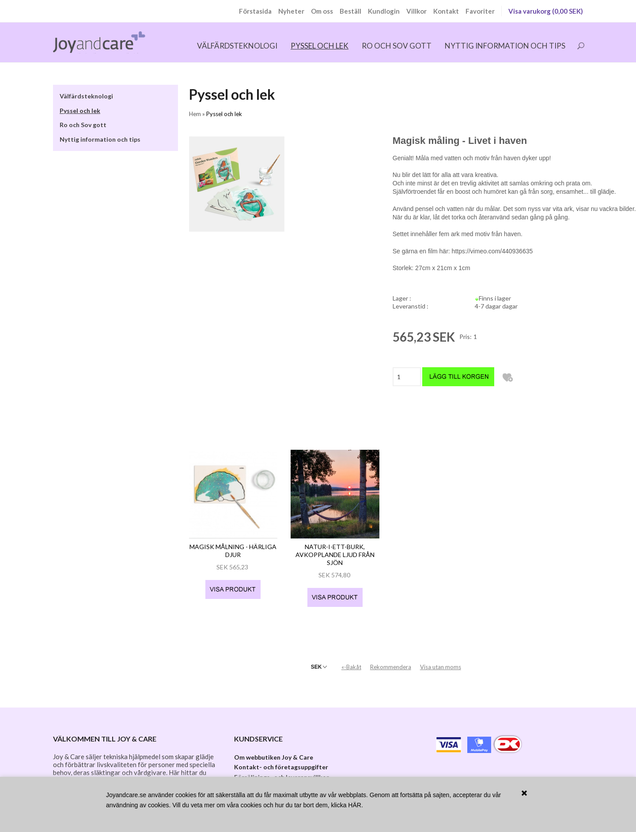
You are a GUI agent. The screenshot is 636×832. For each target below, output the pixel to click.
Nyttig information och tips (505, 45)
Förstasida (255, 11)
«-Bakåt (351, 660)
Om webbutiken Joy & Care (273, 751)
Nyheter (291, 11)
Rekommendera (390, 660)
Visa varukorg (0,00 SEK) (545, 11)
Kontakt (446, 11)
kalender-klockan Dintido (136, 775)
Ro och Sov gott (397, 45)
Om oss (322, 11)
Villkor (416, 11)
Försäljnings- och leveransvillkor (281, 771)
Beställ (350, 11)
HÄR (354, 805)
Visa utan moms (440, 660)
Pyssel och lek (319, 45)
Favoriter (480, 11)
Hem (195, 113)
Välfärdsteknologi (237, 45)
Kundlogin (384, 11)
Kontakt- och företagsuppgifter (281, 760)
